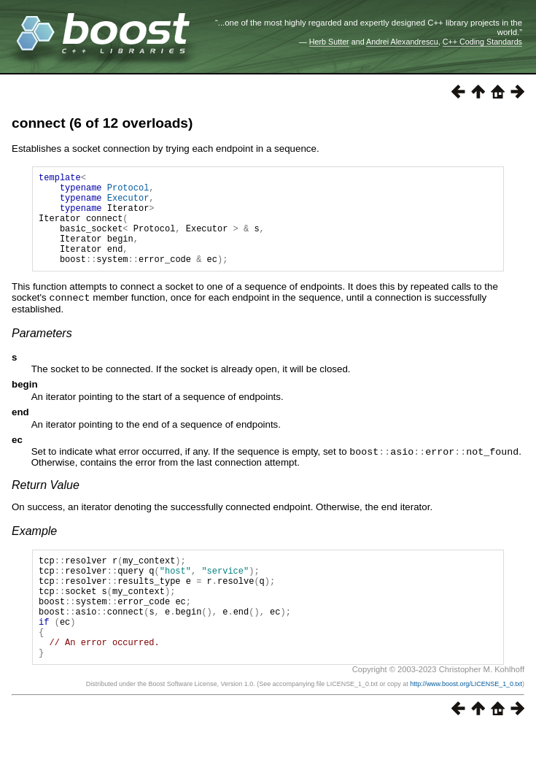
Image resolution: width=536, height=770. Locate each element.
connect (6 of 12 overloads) (102, 123)
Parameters (42, 352)
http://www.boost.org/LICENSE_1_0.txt (466, 724)
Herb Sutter (329, 41)
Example (34, 549)
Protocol (128, 191)
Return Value (45, 503)
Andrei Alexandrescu (402, 41)
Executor (128, 204)
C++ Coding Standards (482, 41)
